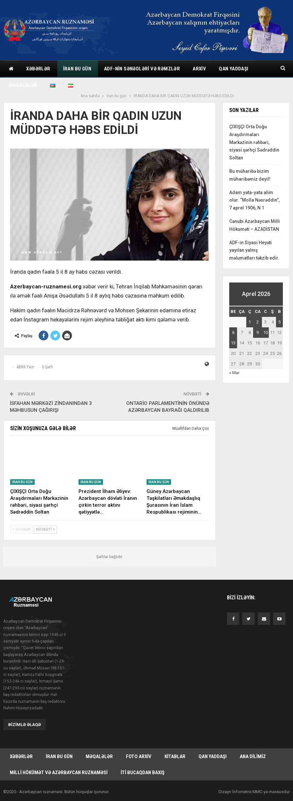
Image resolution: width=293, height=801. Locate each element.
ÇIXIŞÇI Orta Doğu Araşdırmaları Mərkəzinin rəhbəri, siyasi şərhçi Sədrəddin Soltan (254, 142)
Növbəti (45, 529)
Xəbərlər (38, 69)
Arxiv (199, 69)
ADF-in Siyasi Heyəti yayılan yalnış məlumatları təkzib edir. (254, 250)
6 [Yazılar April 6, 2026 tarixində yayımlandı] (233, 332)
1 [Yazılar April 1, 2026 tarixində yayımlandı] (250, 321)
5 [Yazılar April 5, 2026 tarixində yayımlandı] (279, 321)
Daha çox (230, 69)
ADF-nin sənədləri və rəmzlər (142, 69)
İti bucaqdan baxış (142, 773)
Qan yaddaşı (212, 756)
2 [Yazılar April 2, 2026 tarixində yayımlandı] (257, 321)
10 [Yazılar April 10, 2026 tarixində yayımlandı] (265, 332)
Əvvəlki (21, 529)
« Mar (234, 372)
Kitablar (174, 756)
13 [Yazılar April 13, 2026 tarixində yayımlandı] (233, 342)
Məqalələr (99, 756)
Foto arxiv (138, 756)
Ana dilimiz (253, 756)
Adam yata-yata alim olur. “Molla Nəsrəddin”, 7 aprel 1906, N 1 (254, 200)
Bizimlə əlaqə (24, 724)
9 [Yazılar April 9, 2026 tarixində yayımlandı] (257, 332)
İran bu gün (77, 69)
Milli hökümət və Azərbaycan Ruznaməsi (59, 773)
